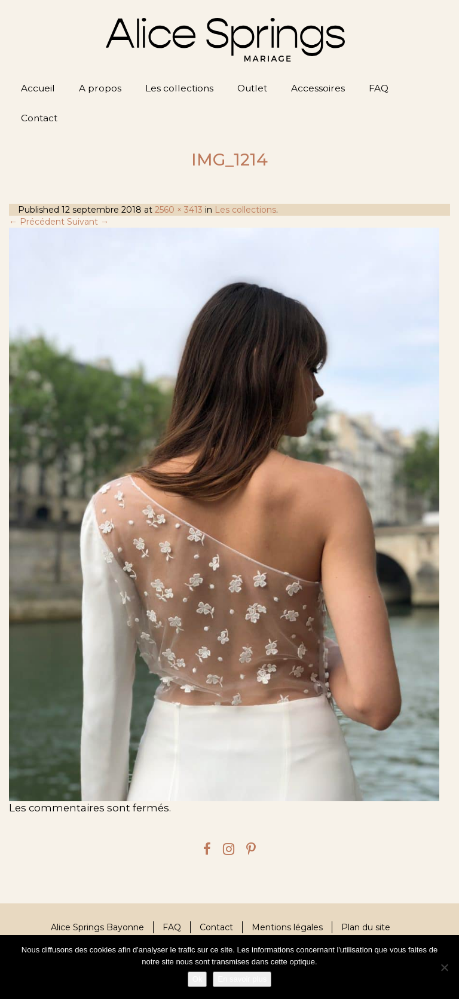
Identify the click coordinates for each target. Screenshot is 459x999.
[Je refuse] (444, 967)
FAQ (378, 88)
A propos (100, 88)
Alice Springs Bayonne (97, 927)
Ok (197, 979)
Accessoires (318, 88)
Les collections (179, 88)
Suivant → (88, 221)
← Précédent (37, 221)
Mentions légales (287, 927)
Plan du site (365, 927)
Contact (39, 118)
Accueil (38, 88)
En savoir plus (242, 979)
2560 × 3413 (179, 209)
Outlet (252, 88)
